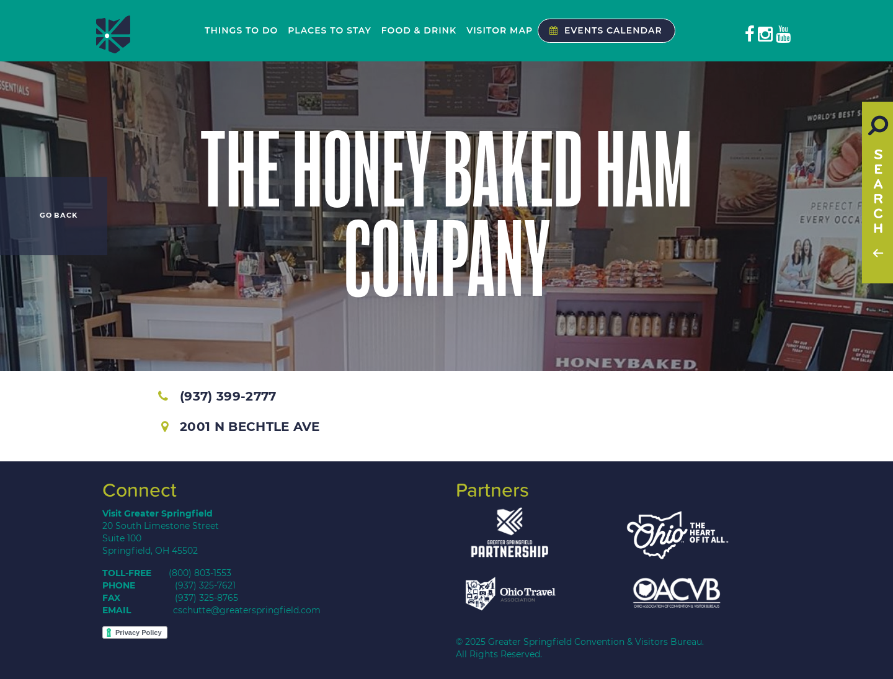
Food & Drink (418, 30)
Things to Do (241, 30)
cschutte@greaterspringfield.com (247, 610)
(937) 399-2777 (217, 396)
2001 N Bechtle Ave (240, 426)
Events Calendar (602, 30)
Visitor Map (499, 30)
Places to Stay (329, 30)
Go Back (59, 215)
